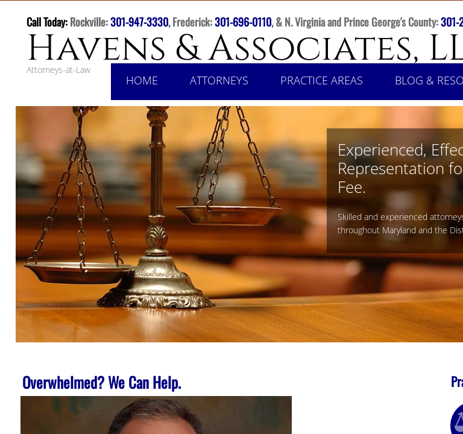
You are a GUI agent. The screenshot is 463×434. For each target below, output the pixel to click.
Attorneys (219, 80)
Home (142, 80)
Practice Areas (321, 80)
